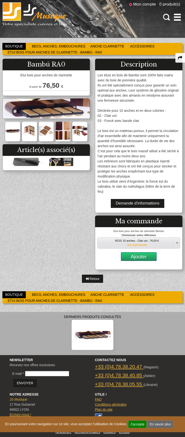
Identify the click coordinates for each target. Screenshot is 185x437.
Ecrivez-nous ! (20, 415)
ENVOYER (25, 383)
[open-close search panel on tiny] (167, 17)
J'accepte (137, 424)
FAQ (98, 399)
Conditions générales (111, 404)
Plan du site (103, 409)
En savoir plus (160, 424)
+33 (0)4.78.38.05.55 (119, 384)
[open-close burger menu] (177, 17)
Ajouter (139, 256)
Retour (93, 279)
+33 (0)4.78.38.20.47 (119, 366)
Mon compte (144, 4)
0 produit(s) (169, 4)
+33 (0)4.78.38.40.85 (119, 375)
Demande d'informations (137, 203)
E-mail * (18, 374)
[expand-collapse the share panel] (180, 58)
